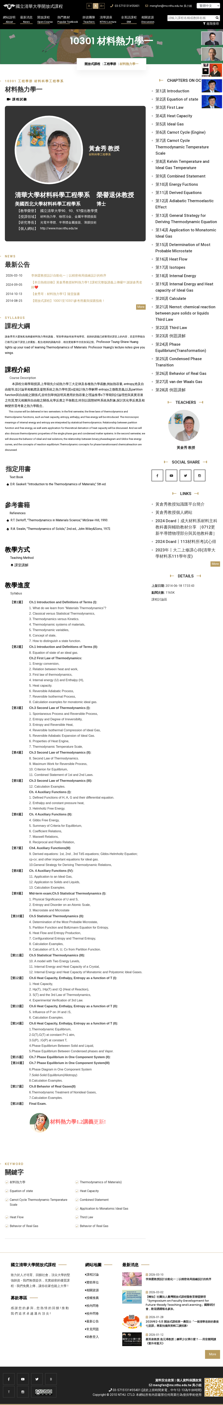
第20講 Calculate (170, 298)
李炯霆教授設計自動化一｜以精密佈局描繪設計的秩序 (68, 275)
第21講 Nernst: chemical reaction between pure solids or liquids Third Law (185, 313)
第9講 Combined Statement (180, 176)
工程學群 (110, 64)
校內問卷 (92, 1306)
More (141, 307)
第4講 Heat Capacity (173, 116)
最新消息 (26, 19)
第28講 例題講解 (170, 390)
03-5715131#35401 (125, 6)
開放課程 (45, 19)
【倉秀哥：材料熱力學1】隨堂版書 (55, 294)
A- (89, 5)
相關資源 (147, 19)
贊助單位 (92, 1282)
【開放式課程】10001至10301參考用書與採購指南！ (68, 301)
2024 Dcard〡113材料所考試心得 (185, 541)
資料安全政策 (164, 1380)
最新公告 (92, 1321)
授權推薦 (92, 1298)
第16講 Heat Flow (171, 259)
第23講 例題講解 (170, 336)
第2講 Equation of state (176, 99)
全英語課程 (129, 19)
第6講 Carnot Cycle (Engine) (180, 132)
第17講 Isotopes (170, 267)
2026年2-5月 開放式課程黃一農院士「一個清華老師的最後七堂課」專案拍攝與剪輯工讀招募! (182, 1324)
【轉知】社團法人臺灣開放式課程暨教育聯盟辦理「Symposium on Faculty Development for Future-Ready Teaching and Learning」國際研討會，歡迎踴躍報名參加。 (180, 1303)
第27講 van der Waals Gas (178, 381)
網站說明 (9, 19)
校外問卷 (92, 1313)
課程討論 (92, 1274)
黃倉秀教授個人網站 (173, 512)
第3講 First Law (169, 107)
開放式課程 (92, 64)
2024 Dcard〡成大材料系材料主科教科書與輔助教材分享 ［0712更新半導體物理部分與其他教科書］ (186, 527)
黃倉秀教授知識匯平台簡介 (180, 504)
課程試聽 (17, 99)
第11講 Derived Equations (178, 192)
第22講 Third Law (171, 327)
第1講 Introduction (172, 91)
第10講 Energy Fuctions (176, 184)
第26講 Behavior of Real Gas (180, 373)
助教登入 (92, 1337)
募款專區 (19, 1298)
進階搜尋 (211, 23)
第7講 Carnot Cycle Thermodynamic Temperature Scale (182, 146)
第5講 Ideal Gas (169, 124)
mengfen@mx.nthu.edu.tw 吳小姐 (168, 6)
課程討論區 (159, 599)
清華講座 (108, 19)
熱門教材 (67, 19)
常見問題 (92, 1329)
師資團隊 (89, 19)
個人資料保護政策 (189, 1380)
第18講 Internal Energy (175, 275)
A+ (102, 5)
